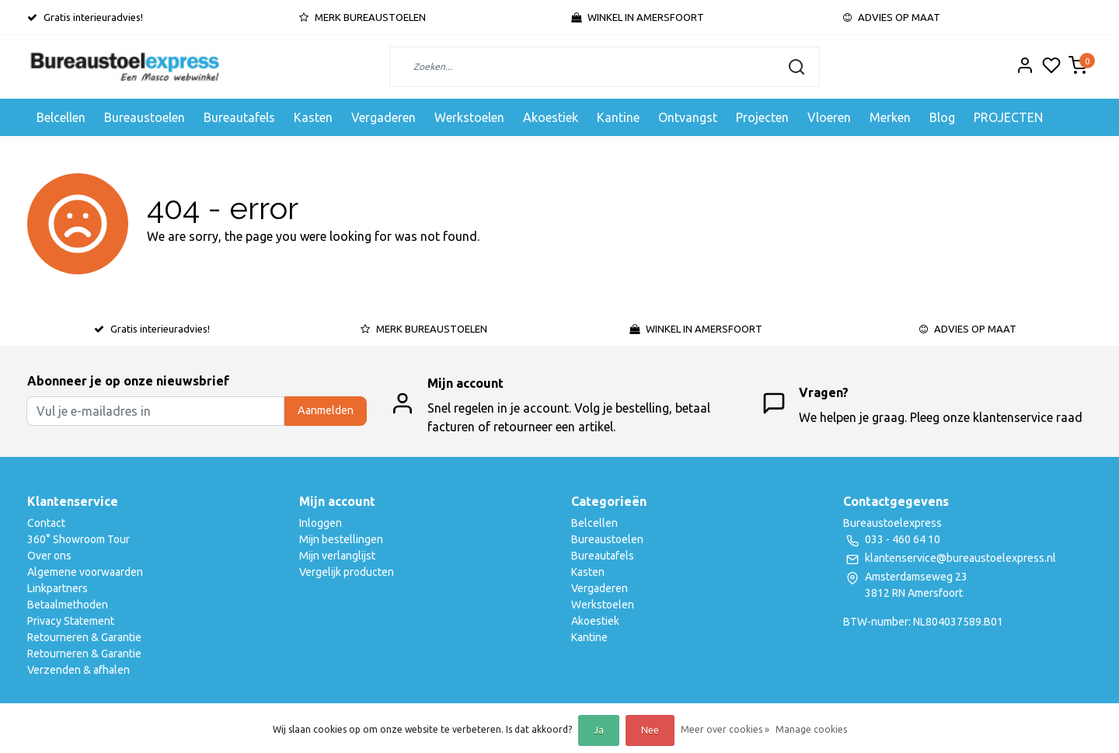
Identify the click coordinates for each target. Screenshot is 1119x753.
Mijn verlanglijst (337, 555)
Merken (890, 117)
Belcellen (61, 117)
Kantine (618, 117)
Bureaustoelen (144, 117)
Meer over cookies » (725, 729)
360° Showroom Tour (78, 539)
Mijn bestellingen (341, 539)
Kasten (313, 117)
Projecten (762, 117)
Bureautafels (239, 117)
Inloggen (320, 523)
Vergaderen (383, 117)
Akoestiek (550, 117)
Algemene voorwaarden (85, 572)
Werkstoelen (469, 117)
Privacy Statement (70, 621)
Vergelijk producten (346, 572)
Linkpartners (57, 588)
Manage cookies (811, 729)
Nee (650, 730)
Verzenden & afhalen (78, 670)
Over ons (49, 555)
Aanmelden (326, 410)
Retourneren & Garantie (84, 637)
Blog (942, 117)
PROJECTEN (1008, 117)
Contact (46, 523)
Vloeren (829, 117)
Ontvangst (687, 117)
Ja (599, 730)
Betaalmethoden (67, 604)
